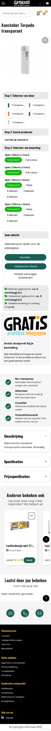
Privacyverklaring (9, 667)
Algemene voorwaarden (13, 662)
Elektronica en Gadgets (12, 696)
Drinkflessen (7, 688)
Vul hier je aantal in (16, 139)
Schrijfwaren (7, 692)
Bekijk (29, 560)
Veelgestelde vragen (11, 640)
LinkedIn (7, 717)
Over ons (5, 644)
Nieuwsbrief (7, 648)
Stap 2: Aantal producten (18, 132)
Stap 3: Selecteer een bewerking (23, 148)
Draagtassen (7, 701)
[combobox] (14, 13)
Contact (5, 636)
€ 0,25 (14, 560)
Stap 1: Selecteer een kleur (19, 96)
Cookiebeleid (7, 671)
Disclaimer (6, 675)
